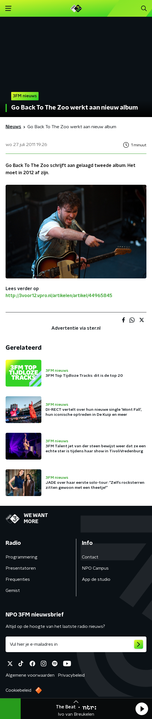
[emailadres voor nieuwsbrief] (76, 644)
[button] (142, 709)
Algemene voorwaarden (30, 675)
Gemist (13, 590)
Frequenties (18, 579)
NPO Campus (95, 568)
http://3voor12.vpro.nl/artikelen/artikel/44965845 (59, 295)
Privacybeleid (71, 675)
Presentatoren (21, 568)
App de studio (96, 579)
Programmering (21, 557)
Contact (90, 557)
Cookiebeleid (18, 690)
